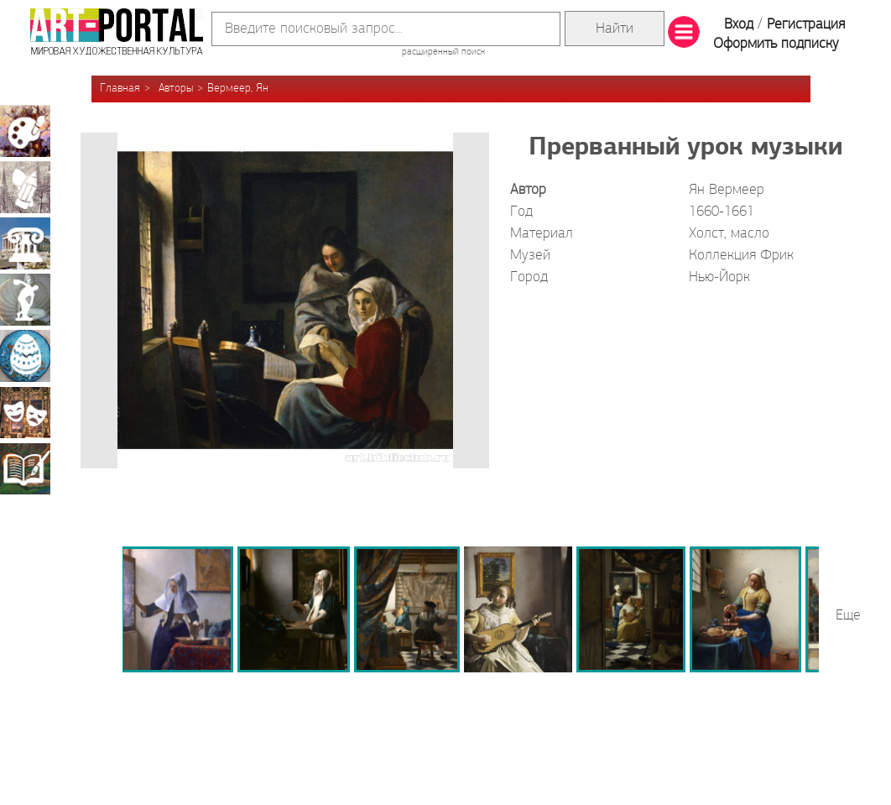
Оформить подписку (776, 44)
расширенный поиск (443, 52)
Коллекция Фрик (741, 256)
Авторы (176, 88)
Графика (25, 187)
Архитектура (25, 243)
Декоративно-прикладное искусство (25, 356)
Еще (848, 616)
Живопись (25, 131)
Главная (120, 88)
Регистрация (806, 25)
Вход (738, 25)
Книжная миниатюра (25, 468)
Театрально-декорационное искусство (25, 412)
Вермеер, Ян (237, 88)
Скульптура (25, 300)
